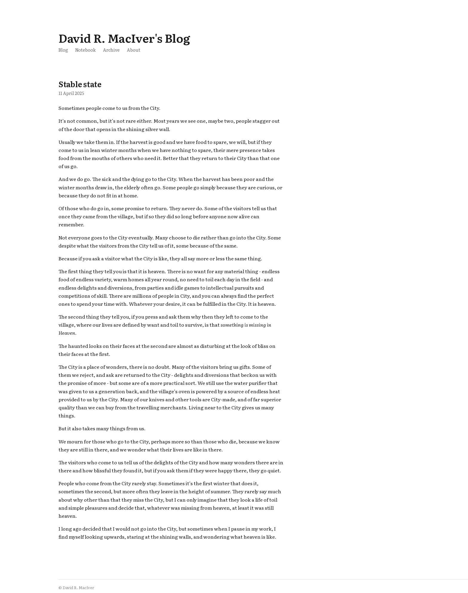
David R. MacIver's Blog (124, 37)
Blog (63, 50)
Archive (111, 50)
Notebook (85, 50)
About (133, 50)
